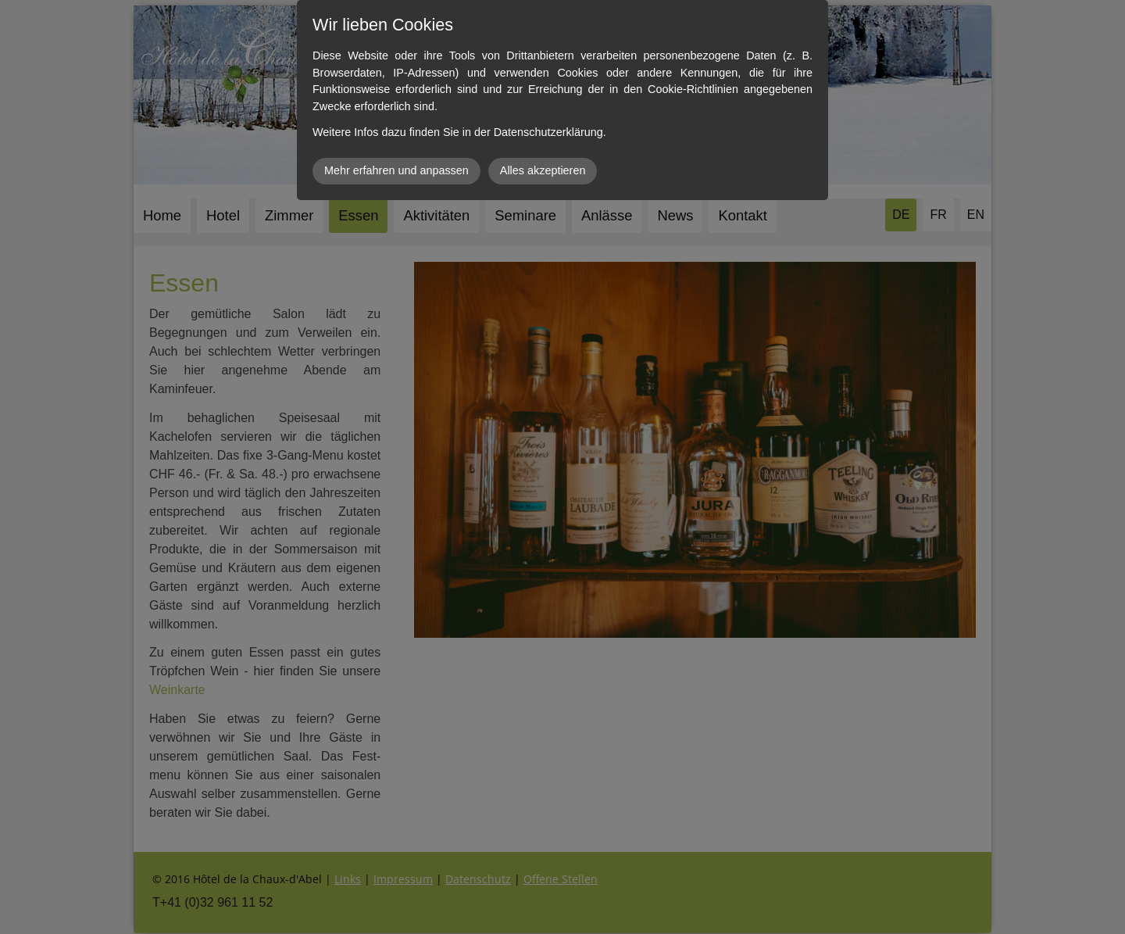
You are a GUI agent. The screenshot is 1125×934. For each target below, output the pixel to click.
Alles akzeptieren (543, 170)
